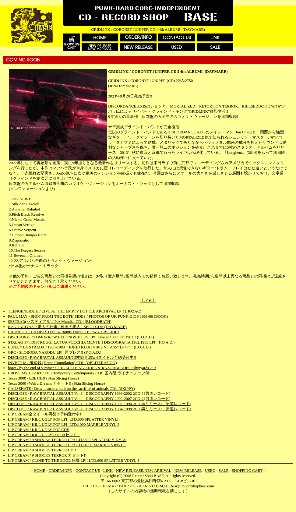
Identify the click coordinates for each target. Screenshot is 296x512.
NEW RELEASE (188, 470)
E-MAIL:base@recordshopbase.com (185, 486)
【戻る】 (148, 300)
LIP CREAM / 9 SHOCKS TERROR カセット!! (47, 455)
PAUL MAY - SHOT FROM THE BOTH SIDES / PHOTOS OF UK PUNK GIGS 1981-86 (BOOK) (88, 316)
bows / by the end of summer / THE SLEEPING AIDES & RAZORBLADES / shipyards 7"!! (82, 367)
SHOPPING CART (247, 470)
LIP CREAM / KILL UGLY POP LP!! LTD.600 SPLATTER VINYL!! (64, 419)
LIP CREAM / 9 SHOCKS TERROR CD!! (42, 450)
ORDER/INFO (60, 470)
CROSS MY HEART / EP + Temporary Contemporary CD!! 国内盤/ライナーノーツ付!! (80, 373)
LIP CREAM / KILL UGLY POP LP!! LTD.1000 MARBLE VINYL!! (63, 424)
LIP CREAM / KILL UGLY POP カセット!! (44, 435)
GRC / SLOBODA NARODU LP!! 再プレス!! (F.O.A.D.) (54, 352)
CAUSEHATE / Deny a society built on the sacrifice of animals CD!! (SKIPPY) (71, 388)
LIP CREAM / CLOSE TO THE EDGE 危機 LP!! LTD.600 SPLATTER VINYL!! (73, 460)
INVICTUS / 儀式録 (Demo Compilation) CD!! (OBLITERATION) (62, 362)
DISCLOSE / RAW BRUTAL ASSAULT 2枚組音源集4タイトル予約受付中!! (72, 357)
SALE (224, 470)
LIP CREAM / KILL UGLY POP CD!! (38, 429)
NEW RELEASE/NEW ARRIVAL (143, 470)
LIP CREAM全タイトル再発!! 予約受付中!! (45, 414)
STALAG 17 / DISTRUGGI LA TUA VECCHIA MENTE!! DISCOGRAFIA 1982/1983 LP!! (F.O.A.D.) (91, 342)
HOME (39, 470)
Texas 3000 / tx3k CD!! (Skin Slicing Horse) (43, 378)
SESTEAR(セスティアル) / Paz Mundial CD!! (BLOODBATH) (59, 321)
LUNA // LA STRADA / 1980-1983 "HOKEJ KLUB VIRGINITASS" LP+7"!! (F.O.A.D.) (79, 347)
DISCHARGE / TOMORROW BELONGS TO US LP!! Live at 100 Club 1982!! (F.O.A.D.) (81, 337)
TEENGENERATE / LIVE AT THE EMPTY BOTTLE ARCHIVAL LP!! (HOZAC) (74, 311)
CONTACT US (88, 470)
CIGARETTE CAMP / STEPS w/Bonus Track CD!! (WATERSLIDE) (63, 332)
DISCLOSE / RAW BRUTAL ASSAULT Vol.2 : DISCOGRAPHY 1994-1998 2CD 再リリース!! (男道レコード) (99, 409)
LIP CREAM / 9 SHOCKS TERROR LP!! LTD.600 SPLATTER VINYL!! (67, 439)
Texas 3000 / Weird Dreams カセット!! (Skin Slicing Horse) (56, 383)
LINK (108, 470)
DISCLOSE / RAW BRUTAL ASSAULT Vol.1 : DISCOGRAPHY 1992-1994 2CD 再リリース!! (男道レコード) (99, 403)
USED (210, 470)
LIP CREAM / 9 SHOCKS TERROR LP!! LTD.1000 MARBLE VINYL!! (67, 445)
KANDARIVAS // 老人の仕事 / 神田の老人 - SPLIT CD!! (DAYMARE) (67, 326)
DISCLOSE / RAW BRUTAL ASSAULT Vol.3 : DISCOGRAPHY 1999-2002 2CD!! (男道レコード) (89, 393)
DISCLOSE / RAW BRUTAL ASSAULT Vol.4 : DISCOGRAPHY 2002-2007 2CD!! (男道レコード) (89, 398)
